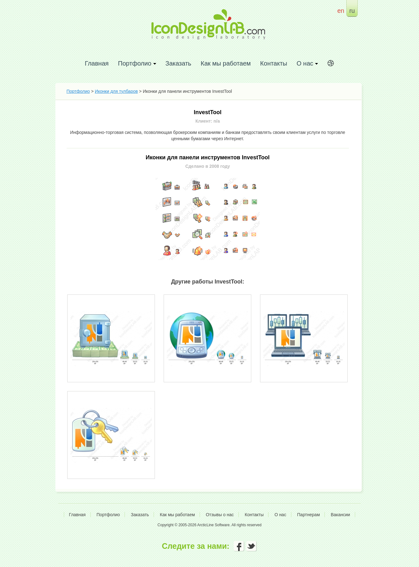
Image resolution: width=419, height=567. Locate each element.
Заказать (179, 63)
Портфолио (78, 91)
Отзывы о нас (220, 514)
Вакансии (340, 514)
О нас (280, 514)
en (340, 10)
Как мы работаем (226, 63)
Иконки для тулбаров (116, 91)
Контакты (273, 63)
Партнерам (308, 514)
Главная (97, 63)
